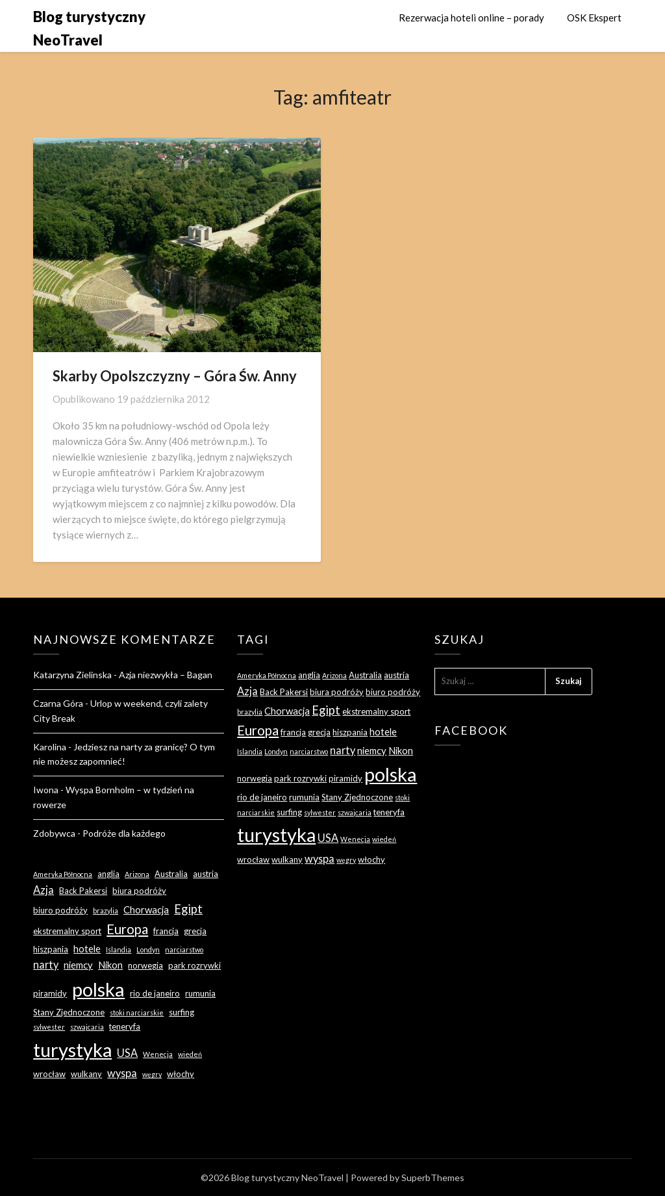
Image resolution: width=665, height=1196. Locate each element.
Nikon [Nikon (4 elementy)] (110, 965)
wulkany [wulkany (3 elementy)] (86, 1074)
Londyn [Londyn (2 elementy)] (148, 949)
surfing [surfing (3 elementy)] (181, 1012)
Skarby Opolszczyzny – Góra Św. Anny (175, 376)
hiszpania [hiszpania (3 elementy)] (50, 949)
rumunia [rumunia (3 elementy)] (200, 993)
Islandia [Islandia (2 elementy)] (118, 949)
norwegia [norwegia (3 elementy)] (145, 965)
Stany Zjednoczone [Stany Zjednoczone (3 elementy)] (69, 1012)
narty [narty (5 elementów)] (45, 964)
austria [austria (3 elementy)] (205, 874)
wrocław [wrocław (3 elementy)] (49, 1074)
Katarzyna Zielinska (72, 674)
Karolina (49, 746)
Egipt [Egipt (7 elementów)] (188, 909)
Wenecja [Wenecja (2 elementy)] (158, 1054)
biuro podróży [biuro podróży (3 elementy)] (60, 910)
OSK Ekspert (594, 17)
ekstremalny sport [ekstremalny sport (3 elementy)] (67, 931)
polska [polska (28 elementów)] (98, 989)
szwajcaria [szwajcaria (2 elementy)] (87, 1027)
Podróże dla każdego (124, 833)
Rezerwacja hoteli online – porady (471, 17)
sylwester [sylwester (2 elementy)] (49, 1027)
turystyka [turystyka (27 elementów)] (72, 1049)
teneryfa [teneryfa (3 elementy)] (124, 1026)
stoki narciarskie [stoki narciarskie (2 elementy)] (137, 1012)
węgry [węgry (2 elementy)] (152, 1074)
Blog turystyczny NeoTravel (89, 28)
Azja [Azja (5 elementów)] (43, 890)
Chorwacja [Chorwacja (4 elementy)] (146, 909)
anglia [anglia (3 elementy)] (108, 874)
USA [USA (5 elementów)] (127, 1053)
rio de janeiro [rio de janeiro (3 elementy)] (155, 993)
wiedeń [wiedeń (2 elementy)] (190, 1054)
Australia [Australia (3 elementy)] (171, 874)
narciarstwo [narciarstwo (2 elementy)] (184, 949)
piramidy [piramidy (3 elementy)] (50, 993)
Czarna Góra (58, 703)
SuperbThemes (432, 1177)
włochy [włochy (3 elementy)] (180, 1074)
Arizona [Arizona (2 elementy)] (137, 874)
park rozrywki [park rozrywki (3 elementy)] (194, 965)
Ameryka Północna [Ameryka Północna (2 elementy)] (62, 874)
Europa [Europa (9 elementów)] (127, 929)
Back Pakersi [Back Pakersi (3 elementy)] (83, 890)
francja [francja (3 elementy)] (166, 931)
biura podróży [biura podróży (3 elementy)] (139, 890)
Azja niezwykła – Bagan (165, 674)
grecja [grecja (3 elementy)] (195, 931)
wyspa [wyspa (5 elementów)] (122, 1073)
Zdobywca (54, 833)
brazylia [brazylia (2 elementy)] (105, 910)
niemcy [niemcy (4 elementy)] (78, 965)
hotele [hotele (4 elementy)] (87, 948)
